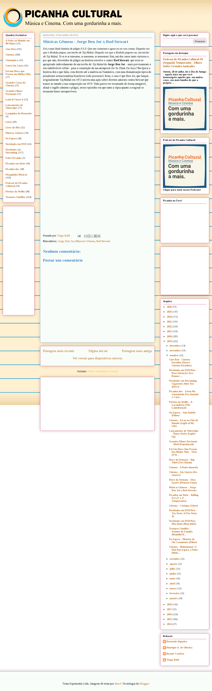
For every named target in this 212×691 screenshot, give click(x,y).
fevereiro (175, 593)
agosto (174, 564)
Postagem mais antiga (137, 351)
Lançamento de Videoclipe (14, 106)
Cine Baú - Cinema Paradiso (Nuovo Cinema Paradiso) (180, 362)
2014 (169, 624)
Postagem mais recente (58, 351)
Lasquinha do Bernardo (19, 113)
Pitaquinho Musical (16, 174)
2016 (169, 614)
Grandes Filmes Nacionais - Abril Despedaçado (183, 443)
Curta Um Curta (14, 65)
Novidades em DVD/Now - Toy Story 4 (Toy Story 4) (183, 513)
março (173, 588)
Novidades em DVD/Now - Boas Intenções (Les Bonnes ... (183, 373)
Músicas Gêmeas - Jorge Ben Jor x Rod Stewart (183, 489)
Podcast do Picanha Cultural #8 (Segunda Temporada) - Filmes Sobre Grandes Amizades (183, 63)
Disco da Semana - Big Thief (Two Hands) (181, 461)
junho (173, 573)
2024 (169, 316)
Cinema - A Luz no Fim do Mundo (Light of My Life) (183, 423)
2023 (169, 321)
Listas (9, 122)
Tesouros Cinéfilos (15, 197)
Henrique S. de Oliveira (179, 647)
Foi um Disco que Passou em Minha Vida (18, 72)
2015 (169, 619)
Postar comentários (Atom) (102, 371)
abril (173, 583)
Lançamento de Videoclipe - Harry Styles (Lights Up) (183, 434)
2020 (169, 336)
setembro (175, 559)
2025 (169, 311)
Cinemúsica (12, 60)
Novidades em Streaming (13, 151)
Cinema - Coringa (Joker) (183, 505)
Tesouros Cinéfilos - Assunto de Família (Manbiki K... (181, 531)
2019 (169, 341)
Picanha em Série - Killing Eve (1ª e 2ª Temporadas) (183, 498)
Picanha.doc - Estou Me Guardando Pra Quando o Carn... (184, 394)
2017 (169, 609)
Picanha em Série (15, 163)
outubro (174, 355)
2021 (169, 331)
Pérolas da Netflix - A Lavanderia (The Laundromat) (180, 405)
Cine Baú (11, 49)
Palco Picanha (14, 158)
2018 (169, 604)
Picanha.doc (12, 169)
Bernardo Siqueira (176, 641)
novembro (175, 350)
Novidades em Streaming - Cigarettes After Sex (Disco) (183, 384)
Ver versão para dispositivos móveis (97, 358)
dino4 (118, 683)
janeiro (174, 598)
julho (173, 569)
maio (173, 578)
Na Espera (11, 138)
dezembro (175, 345)
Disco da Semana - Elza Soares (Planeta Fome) (183, 481)
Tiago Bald (172, 659)
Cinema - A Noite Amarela (183, 467)
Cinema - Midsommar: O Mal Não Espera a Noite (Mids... (183, 550)
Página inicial (98, 351)
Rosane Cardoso (175, 653)
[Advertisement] (101, 402)
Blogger (144, 683)
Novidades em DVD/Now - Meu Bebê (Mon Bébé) (183, 522)
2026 (169, 307)
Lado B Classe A (14, 99)
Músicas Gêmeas (85, 241)
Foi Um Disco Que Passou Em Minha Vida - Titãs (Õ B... (183, 452)
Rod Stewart (103, 241)
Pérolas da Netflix (15, 191)
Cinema (10, 54)
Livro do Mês (13, 127)
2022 (169, 326)
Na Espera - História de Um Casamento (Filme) (183, 541)
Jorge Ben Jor (66, 241)
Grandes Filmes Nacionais (14, 92)
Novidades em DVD (16, 144)
